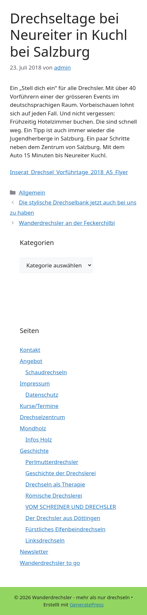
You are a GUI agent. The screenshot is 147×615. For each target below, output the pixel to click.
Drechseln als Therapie (55, 484)
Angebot (31, 361)
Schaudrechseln (46, 372)
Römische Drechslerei (53, 495)
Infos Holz (38, 439)
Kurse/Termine (39, 406)
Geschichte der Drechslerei (60, 473)
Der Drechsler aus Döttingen (62, 518)
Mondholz (33, 428)
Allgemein (32, 192)
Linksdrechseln (45, 540)
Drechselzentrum (42, 417)
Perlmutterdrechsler (51, 462)
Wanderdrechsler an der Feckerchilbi (67, 223)
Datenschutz (41, 394)
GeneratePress (86, 604)
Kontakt (30, 350)
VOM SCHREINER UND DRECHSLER (70, 506)
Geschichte (34, 450)
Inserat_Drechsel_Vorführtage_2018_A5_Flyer (69, 172)
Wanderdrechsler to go (50, 563)
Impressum (35, 383)
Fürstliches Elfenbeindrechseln (65, 529)
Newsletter (34, 551)
